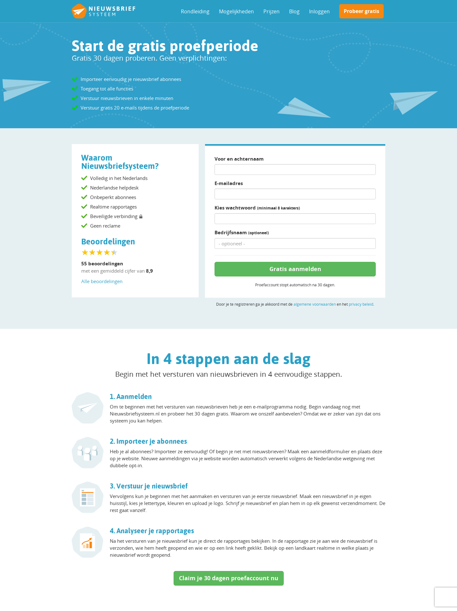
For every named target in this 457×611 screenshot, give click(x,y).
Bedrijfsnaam (242, 232)
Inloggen (319, 11)
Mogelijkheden (236, 11)
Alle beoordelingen (102, 281)
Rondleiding (195, 11)
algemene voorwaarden (315, 304)
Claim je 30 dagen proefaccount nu (228, 578)
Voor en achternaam (239, 159)
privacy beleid (361, 304)
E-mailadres (229, 183)
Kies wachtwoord (257, 207)
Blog (294, 11)
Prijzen (271, 11)
